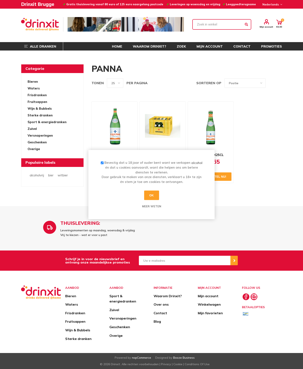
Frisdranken (37, 95)
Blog (157, 321)
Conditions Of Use (197, 364)
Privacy (166, 364)
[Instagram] (254, 296)
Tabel (271, 83)
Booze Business (184, 358)
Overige (34, 149)
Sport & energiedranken (47, 122)
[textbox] (221, 24)
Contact (160, 313)
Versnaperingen (40, 135)
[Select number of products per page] (115, 83)
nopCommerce (141, 358)
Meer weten (151, 206)
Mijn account (266, 26)
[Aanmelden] (184, 260)
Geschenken (37, 142)
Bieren (33, 82)
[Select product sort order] (245, 83)
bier (50, 175)
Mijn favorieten (210, 313)
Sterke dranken (40, 115)
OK (151, 195)
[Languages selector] (271, 4)
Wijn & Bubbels (40, 109)
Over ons (161, 304)
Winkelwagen (209, 304)
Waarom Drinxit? (168, 296)
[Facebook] (246, 296)
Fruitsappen (37, 102)
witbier (63, 175)
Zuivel (32, 129)
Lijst (279, 83)
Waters (34, 88)
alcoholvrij (37, 175)
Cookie (177, 364)
